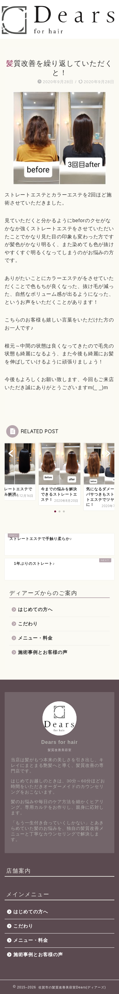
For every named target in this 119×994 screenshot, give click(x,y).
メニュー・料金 (35, 638)
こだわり (28, 623)
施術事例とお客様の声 (43, 652)
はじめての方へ (35, 609)
